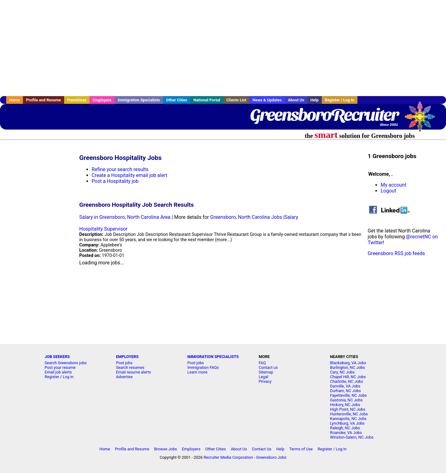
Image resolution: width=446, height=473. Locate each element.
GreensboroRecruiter (324, 114)
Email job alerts (58, 372)
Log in (68, 376)
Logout (388, 191)
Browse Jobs (165, 449)
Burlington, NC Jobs (347, 367)
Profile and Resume (43, 100)
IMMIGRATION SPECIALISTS (213, 356)
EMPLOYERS (127, 356)
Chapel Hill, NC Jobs (348, 376)
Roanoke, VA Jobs (346, 432)
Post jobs (124, 362)
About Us (296, 100)
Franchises (77, 100)
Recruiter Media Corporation (228, 457)
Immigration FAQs (203, 367)
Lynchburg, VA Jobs (347, 423)
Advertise (124, 376)
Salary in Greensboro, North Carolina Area (125, 217)
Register (52, 376)
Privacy (265, 381)
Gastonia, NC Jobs (346, 400)
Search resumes (130, 367)
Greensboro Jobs (271, 457)
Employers (102, 100)
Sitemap (266, 372)
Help (314, 100)
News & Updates (267, 100)
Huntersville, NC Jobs (349, 414)
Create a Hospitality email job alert (129, 175)
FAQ (262, 362)
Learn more (197, 372)
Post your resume (60, 367)
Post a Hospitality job (115, 181)
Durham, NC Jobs (345, 390)
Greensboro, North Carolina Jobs (246, 217)
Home (14, 100)
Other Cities (176, 100)
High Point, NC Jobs (347, 409)
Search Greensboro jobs (66, 362)
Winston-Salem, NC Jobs (352, 437)
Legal (263, 376)
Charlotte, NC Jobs (346, 381)
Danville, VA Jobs (345, 386)
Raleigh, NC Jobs (345, 428)
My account (393, 185)
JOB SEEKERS (57, 356)
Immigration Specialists (139, 100)
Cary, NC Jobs (342, 372)
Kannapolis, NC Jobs (348, 418)
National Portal (206, 100)
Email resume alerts (133, 372)
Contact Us (261, 449)
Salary (291, 217)
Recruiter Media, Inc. (423, 119)
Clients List (236, 100)
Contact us (268, 367)
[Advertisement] (223, 48)
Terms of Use (301, 449)
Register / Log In (339, 100)
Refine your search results (120, 169)
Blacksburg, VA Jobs (348, 362)
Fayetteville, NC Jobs (348, 395)
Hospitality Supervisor (103, 229)
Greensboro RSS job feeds (396, 253)
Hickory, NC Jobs (345, 404)
